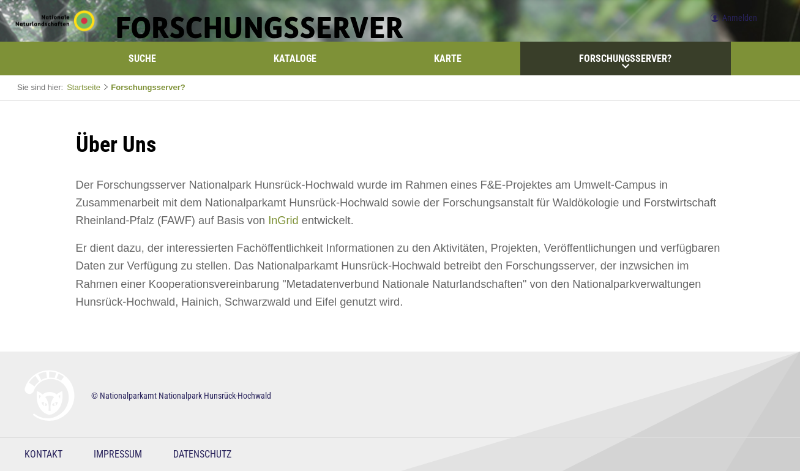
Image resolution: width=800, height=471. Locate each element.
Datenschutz (202, 454)
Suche (142, 58)
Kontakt (43, 454)
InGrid (283, 220)
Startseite (83, 87)
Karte (448, 58)
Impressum (118, 454)
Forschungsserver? (625, 61)
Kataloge (295, 58)
